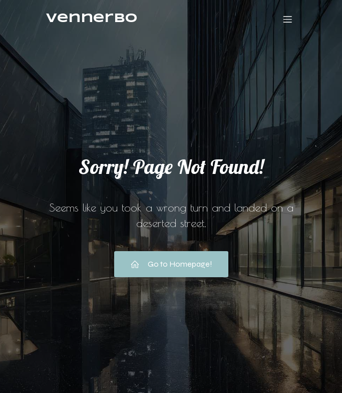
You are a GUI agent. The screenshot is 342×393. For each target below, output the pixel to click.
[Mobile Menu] (287, 19)
